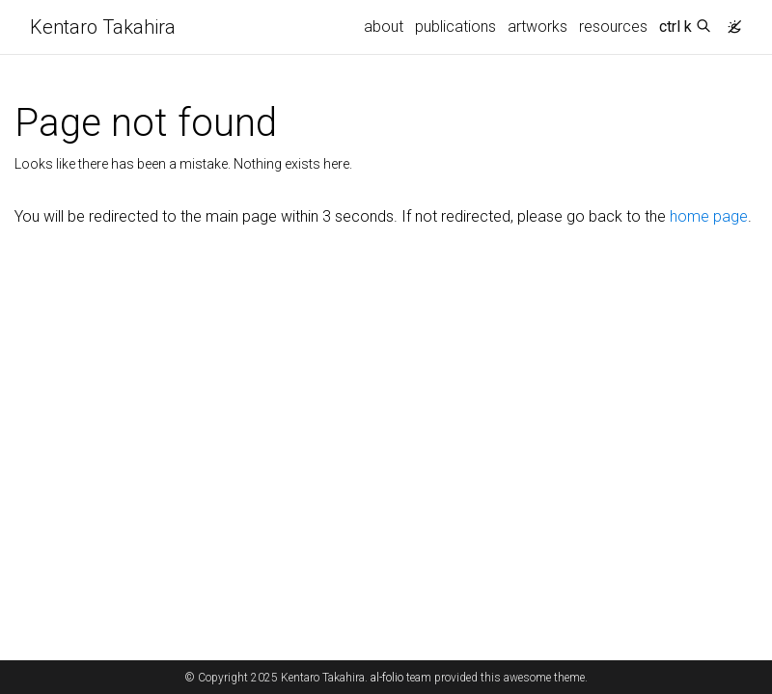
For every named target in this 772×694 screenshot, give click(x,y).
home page (709, 216)
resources (613, 26)
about (383, 26)
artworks (537, 26)
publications (455, 26)
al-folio (387, 677)
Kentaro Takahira (103, 27)
